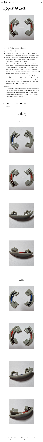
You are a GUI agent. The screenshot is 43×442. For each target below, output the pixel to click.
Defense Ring (17, 83)
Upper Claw (15, 53)
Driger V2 (8, 106)
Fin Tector (37, 79)
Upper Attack (20, 48)
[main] (21, 8)
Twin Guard (24, 83)
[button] (2, 2)
